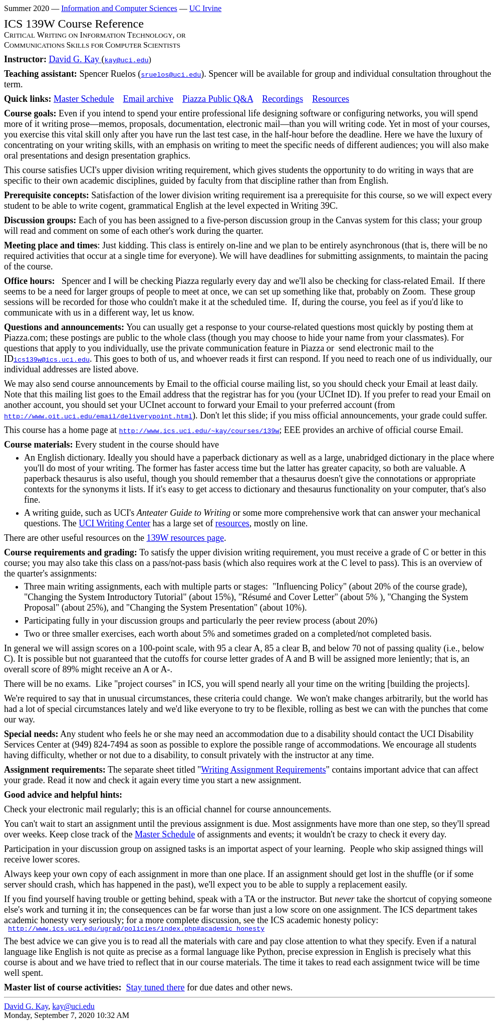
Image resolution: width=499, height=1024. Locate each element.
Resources (330, 99)
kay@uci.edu (126, 60)
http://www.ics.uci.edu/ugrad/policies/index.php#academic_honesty (136, 929)
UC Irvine (205, 8)
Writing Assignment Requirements (263, 770)
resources (232, 523)
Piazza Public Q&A (217, 99)
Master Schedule (84, 99)
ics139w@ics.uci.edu (52, 360)
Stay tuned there (155, 987)
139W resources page (185, 538)
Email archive (148, 99)
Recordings (282, 99)
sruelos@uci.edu (171, 75)
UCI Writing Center (114, 523)
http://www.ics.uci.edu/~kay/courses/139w (199, 431)
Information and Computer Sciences (119, 8)
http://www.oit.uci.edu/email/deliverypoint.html (98, 416)
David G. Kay (75, 59)
